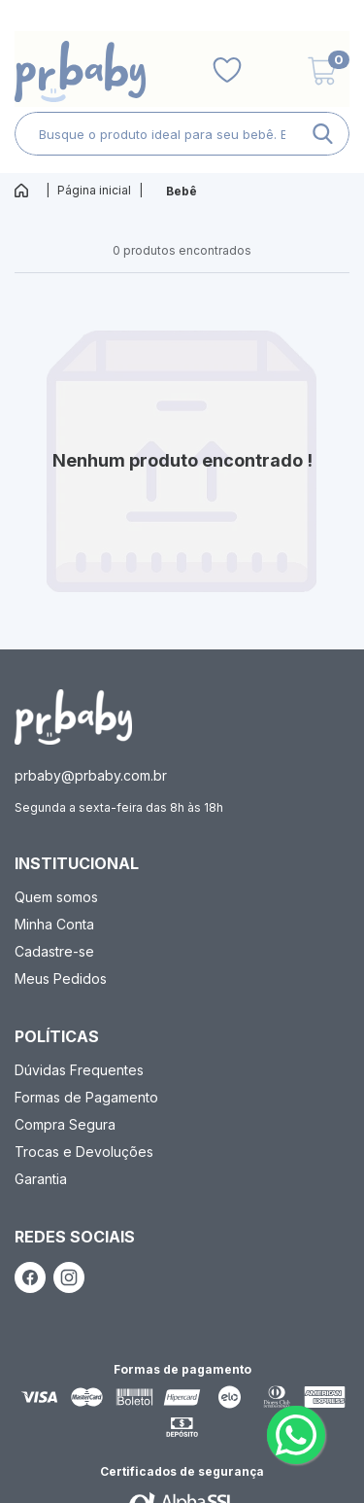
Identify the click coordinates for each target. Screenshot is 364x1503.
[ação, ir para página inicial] (73, 717)
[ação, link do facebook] (30, 1277)
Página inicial (94, 190)
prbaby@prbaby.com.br (91, 775)
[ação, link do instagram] (68, 1277)
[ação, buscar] (323, 134)
